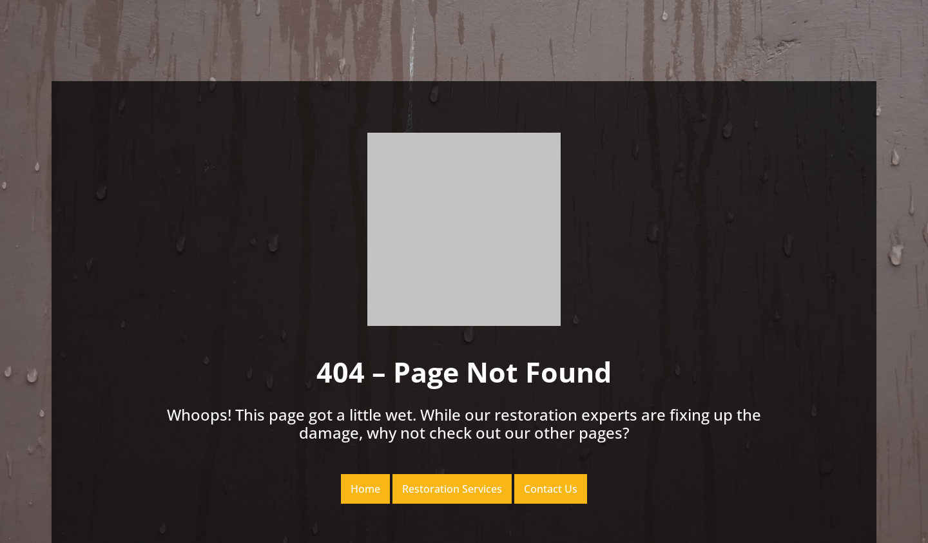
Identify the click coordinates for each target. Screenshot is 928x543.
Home (365, 489)
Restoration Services (452, 489)
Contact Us (550, 489)
